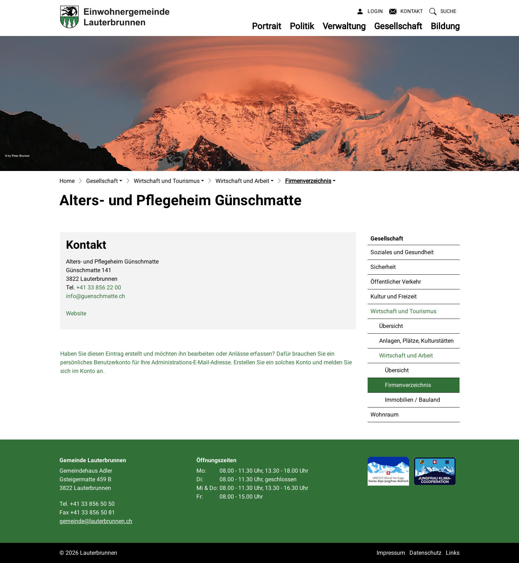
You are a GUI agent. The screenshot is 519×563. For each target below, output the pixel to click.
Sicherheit (383, 267)
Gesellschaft (398, 26)
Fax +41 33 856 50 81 (87, 512)
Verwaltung (344, 26)
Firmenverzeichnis (408, 387)
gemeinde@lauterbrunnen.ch (95, 521)
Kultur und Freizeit (394, 296)
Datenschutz (425, 552)
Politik (302, 26)
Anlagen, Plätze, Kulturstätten (416, 340)
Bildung (445, 26)
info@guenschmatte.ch (95, 296)
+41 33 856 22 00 (98, 287)
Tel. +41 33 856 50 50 (87, 503)
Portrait (266, 26)
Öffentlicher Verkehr (396, 281)
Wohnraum (385, 414)
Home (67, 180)
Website (79, 313)
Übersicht (391, 326)
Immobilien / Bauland (412, 399)
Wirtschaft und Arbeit (406, 355)
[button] (443, 11)
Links (453, 552)
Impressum (391, 552)
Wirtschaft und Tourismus (403, 311)
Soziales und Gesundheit (402, 252)
